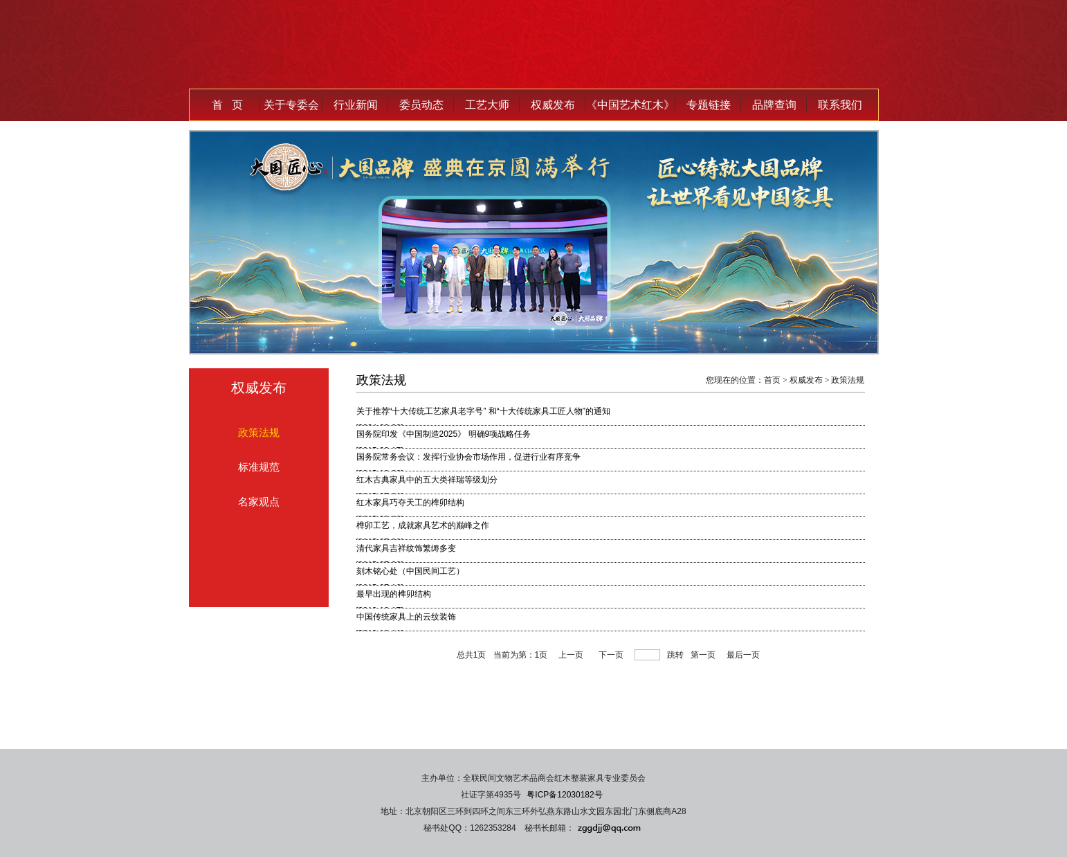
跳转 (675, 655)
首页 (772, 380)
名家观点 (259, 501)
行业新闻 (356, 105)
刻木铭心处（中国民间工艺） (410, 571)
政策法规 (259, 432)
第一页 (703, 655)
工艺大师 (487, 105)
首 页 (227, 105)
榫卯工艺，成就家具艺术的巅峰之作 (422, 525)
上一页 (570, 655)
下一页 (611, 655)
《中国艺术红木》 (630, 105)
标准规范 (259, 467)
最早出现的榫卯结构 (393, 594)
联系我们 (840, 105)
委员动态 (421, 105)
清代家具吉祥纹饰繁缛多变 (406, 548)
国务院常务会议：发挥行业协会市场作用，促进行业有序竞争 (468, 457)
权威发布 (553, 105)
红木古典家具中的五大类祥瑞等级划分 (427, 480)
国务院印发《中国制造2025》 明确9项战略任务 (443, 434)
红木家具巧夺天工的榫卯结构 (410, 502)
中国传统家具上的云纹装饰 (406, 617)
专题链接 (708, 105)
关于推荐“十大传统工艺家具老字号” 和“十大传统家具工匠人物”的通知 (483, 411)
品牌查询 (774, 105)
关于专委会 (291, 105)
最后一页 (743, 655)
